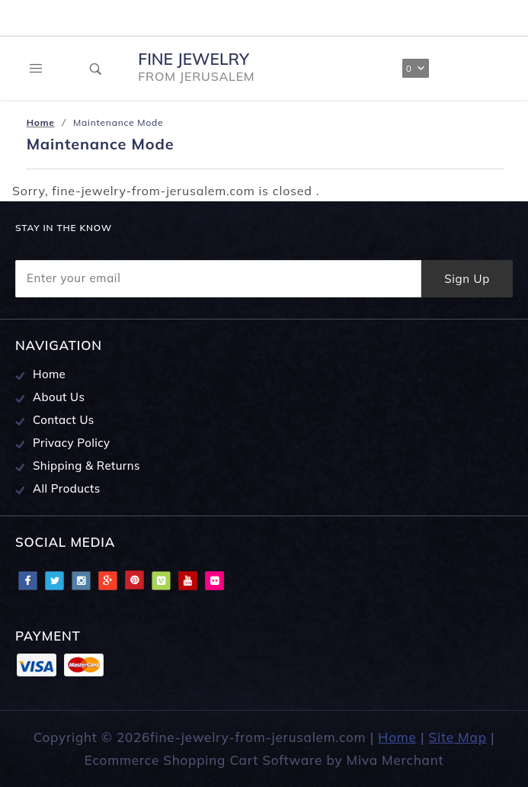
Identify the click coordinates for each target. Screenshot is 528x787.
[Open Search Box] (96, 68)
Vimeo (161, 580)
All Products (67, 488)
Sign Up (467, 278)
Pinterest (134, 580)
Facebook (27, 580)
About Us (59, 397)
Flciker (214, 580)
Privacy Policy (71, 442)
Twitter (54, 580)
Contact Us (63, 420)
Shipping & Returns (86, 465)
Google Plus (107, 580)
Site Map (458, 737)
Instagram (81, 580)
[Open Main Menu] (36, 68)
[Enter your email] (218, 278)
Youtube (187, 580)
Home (49, 374)
